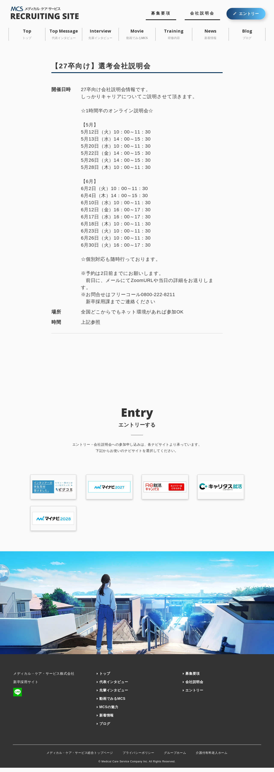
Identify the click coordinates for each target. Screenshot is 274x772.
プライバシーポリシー (138, 757)
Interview (100, 34)
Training (173, 34)
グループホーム (175, 757)
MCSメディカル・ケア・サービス (49, 12)
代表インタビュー (113, 686)
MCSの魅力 (108, 711)
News (210, 34)
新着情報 (106, 719)
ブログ (104, 728)
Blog (247, 34)
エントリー (249, 14)
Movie (137, 34)
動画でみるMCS (112, 703)
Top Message (63, 34)
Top (26, 34)
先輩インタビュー (113, 694)
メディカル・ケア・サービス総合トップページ (79, 757)
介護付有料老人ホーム (212, 757)
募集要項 (161, 13)
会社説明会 (202, 13)
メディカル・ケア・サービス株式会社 (43, 678)
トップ (104, 678)
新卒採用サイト (26, 686)
